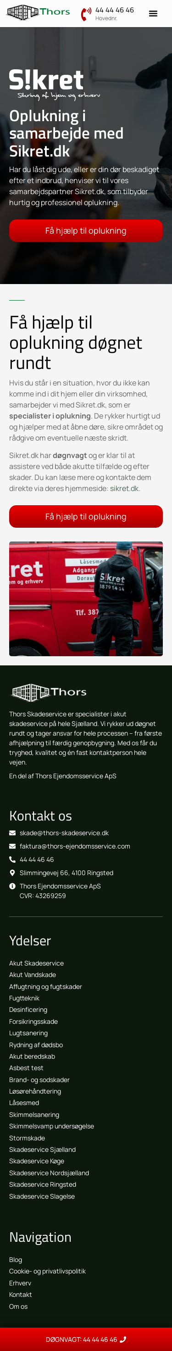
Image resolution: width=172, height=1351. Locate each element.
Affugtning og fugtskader (45, 986)
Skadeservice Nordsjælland (49, 1172)
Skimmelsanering (34, 1114)
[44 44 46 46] (86, 14)
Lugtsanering (28, 1032)
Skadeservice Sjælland (42, 1149)
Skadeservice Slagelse (42, 1196)
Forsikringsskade (33, 1021)
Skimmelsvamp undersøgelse (51, 1126)
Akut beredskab (32, 1056)
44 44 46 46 (114, 9)
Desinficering (28, 1009)
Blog (15, 1259)
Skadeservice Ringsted (42, 1184)
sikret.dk (124, 488)
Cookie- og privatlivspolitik (47, 1271)
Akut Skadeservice (36, 963)
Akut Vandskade (32, 974)
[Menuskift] (153, 13)
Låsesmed (24, 1102)
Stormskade (27, 1137)
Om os (18, 1306)
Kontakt (20, 1294)
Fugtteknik (24, 998)
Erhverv (20, 1282)
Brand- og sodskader (39, 1079)
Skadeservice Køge (36, 1160)
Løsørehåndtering (35, 1091)
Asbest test (26, 1067)
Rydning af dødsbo (36, 1044)
